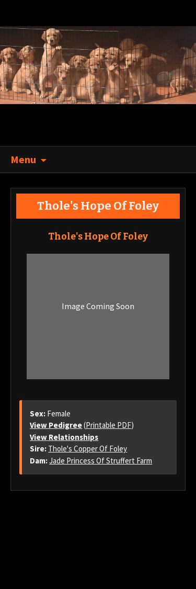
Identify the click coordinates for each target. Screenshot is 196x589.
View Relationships (64, 437)
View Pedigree (56, 425)
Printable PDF (108, 425)
